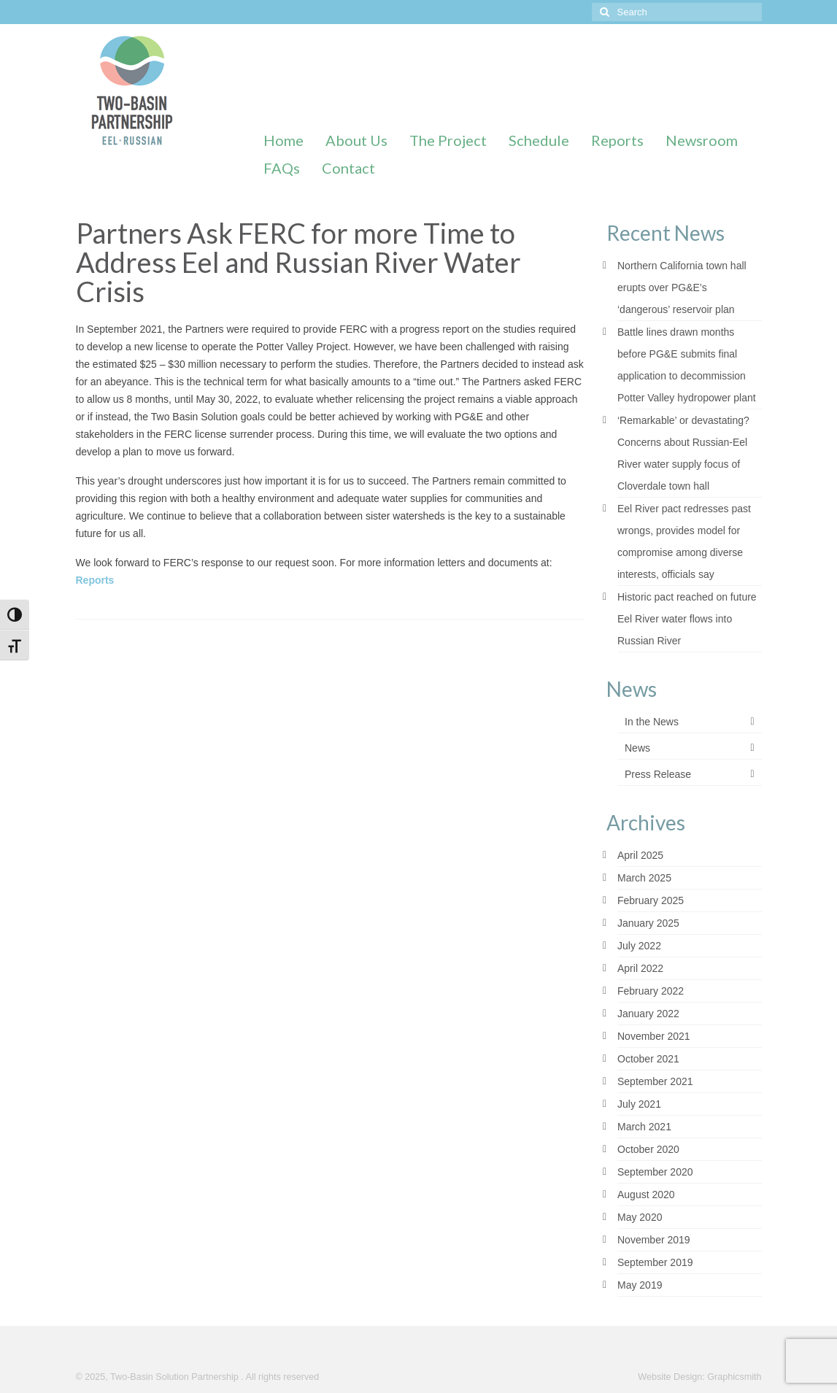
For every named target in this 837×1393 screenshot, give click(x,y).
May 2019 (639, 1285)
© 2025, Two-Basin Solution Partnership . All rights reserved (198, 1377)
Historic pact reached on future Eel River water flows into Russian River (687, 619)
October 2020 (648, 1149)
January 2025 (648, 923)
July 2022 (639, 946)
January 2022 (648, 1013)
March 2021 (644, 1126)
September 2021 (655, 1081)
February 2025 (650, 900)
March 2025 (644, 878)
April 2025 (640, 855)
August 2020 (646, 1194)
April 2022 (640, 968)
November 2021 (653, 1036)
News (637, 748)
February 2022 (650, 991)
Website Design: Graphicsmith (699, 1377)
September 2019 (655, 1262)
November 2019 (653, 1240)
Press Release (658, 774)
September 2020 (655, 1172)
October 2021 (648, 1059)
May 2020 (639, 1217)
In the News (652, 722)
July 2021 (639, 1104)
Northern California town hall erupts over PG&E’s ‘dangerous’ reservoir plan (682, 287)
